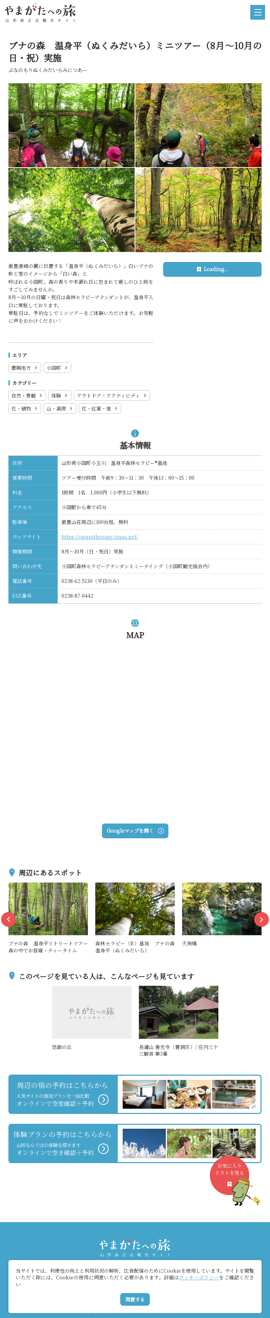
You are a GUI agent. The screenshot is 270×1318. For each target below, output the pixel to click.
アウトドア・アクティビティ (112, 395)
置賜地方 (24, 367)
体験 (60, 395)
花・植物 (24, 408)
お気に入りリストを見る (232, 1178)
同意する (135, 1299)
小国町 (57, 367)
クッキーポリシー (199, 1277)
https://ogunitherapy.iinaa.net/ (100, 536)
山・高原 (59, 408)
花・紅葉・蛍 (100, 408)
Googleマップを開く (135, 830)
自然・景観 (27, 395)
